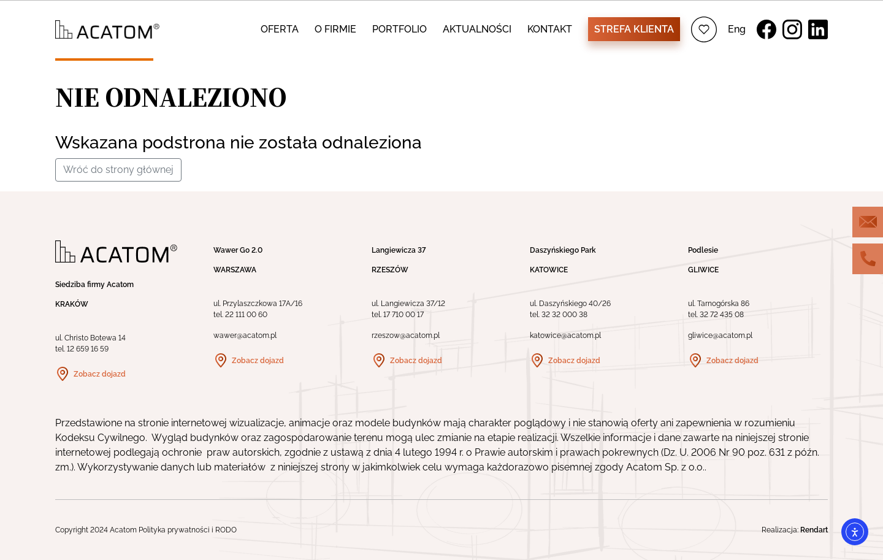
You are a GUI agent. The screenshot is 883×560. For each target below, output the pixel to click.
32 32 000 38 (564, 314)
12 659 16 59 (88, 349)
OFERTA (280, 29)
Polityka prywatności (174, 530)
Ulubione (704, 29)
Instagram (792, 29)
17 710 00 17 (403, 314)
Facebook (766, 29)
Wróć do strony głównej (118, 169)
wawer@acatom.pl (245, 335)
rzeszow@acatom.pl (406, 335)
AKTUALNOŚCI (477, 29)
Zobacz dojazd (100, 374)
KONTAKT (549, 29)
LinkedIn (818, 29)
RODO (226, 530)
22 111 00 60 (246, 314)
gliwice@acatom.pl (720, 335)
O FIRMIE (335, 29)
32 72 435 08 (722, 314)
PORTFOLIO (399, 29)
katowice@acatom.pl (565, 335)
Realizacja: (795, 530)
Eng (737, 29)
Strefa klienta (634, 29)
